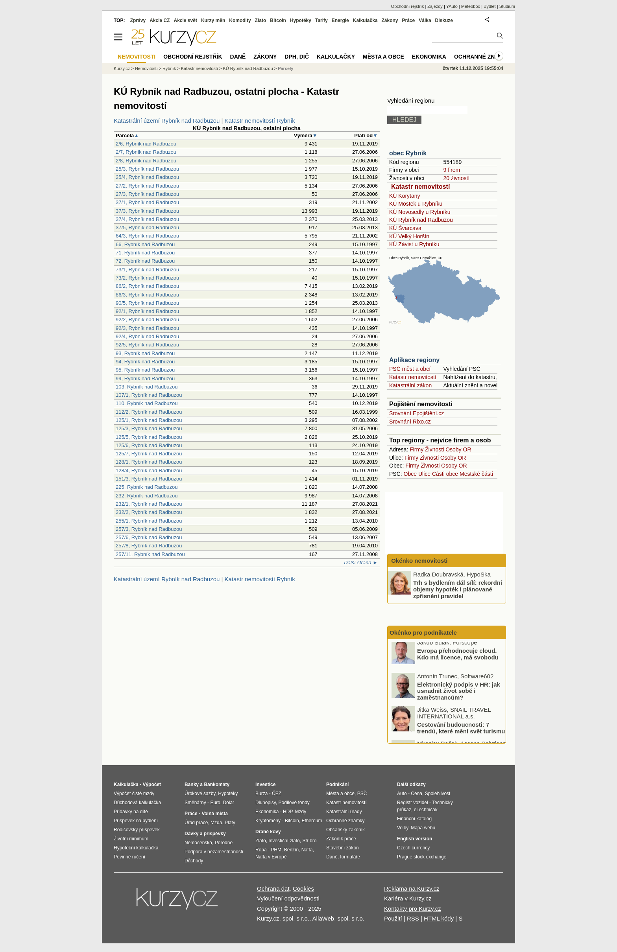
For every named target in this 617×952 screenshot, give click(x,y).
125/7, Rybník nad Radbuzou (149, 454)
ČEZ (276, 793)
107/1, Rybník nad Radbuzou (149, 395)
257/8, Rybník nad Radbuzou (149, 546)
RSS (413, 918)
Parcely (285, 68)
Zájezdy (435, 6)
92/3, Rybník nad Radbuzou (147, 328)
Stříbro (309, 840)
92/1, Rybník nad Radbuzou (147, 311)
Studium (507, 6)
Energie (340, 20)
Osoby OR (458, 449)
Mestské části (476, 474)
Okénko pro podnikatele (423, 632)
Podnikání (337, 784)
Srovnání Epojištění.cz (416, 413)
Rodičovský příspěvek (137, 829)
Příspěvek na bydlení (136, 820)
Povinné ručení (129, 857)
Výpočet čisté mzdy (134, 793)
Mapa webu (423, 827)
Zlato (260, 20)
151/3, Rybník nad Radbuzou (149, 479)
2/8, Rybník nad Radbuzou (146, 161)
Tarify (321, 20)
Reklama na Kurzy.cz (412, 888)
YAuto (452, 6)
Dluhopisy (265, 802)
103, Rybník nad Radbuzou (147, 387)
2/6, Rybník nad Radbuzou (146, 144)
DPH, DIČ (296, 56)
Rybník (169, 68)
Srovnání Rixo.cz (410, 421)
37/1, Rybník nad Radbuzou (147, 202)
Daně (238, 56)
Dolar (228, 802)
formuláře (350, 857)
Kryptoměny (268, 820)
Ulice (424, 474)
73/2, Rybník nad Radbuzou (147, 278)
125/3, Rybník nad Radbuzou (149, 428)
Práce (408, 20)
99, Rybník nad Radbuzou (145, 378)
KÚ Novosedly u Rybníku (420, 212)
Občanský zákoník (345, 829)
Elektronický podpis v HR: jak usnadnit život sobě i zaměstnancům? (458, 694)
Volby (402, 827)
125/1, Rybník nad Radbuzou (149, 420)
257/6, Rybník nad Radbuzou (149, 537)
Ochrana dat (273, 888)
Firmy (416, 449)
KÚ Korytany (404, 196)
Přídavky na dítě (131, 811)
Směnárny (195, 802)
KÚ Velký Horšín (409, 236)
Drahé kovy (268, 831)
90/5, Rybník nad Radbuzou (147, 303)
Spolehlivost (438, 793)
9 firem (451, 170)
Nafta (307, 850)
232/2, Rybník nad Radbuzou (149, 512)
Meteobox (470, 6)
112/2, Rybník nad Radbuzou (149, 412)
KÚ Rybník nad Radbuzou (421, 220)
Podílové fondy (293, 802)
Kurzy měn (213, 20)
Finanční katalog (414, 818)
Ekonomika (429, 56)
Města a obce (383, 56)
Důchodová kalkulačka (137, 802)
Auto (402, 793)
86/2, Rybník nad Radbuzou (147, 286)
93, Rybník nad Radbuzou (145, 353)
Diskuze (444, 20)
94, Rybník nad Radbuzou (145, 362)
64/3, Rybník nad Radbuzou (147, 236)
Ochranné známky (482, 56)
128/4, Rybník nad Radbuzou (149, 470)
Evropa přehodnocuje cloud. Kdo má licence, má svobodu (458, 657)
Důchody (194, 861)
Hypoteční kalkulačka (136, 848)
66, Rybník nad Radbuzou (145, 244)
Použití (393, 918)
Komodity (240, 20)
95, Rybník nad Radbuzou (145, 370)
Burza (261, 793)
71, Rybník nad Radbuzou (145, 253)
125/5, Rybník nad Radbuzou (149, 437)
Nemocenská (198, 842)
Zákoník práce (341, 839)
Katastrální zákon (410, 385)
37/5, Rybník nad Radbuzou (147, 227)
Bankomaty (216, 784)
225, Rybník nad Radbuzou (147, 487)
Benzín (291, 850)
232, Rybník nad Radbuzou (147, 496)
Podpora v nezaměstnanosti (214, 851)
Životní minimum (131, 839)
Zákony (389, 20)
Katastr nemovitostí (420, 186)
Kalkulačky (336, 56)
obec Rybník (408, 153)
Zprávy (138, 20)
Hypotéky (300, 20)
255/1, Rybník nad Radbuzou (149, 521)
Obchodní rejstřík (407, 6)
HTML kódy (439, 918)
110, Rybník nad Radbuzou (147, 403)
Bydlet (490, 6)
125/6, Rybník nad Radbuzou (149, 445)
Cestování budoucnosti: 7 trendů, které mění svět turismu (461, 731)
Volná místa (214, 813)
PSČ (362, 793)
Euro (215, 802)
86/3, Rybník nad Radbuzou (147, 295)
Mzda (216, 822)
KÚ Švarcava (405, 228)
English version (414, 839)
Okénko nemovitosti (419, 560)
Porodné (224, 842)
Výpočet (151, 784)
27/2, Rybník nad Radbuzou (147, 186)
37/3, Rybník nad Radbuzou (147, 211)
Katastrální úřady (344, 811)
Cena (416, 793)
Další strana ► (361, 562)
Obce (410, 474)
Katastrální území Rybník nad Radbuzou (167, 120)
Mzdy (301, 811)
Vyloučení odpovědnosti (288, 898)
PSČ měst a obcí (409, 369)
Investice (265, 784)
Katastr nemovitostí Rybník (260, 120)
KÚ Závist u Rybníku (414, 244)
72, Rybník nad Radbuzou (145, 261)
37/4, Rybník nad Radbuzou (147, 219)
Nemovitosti (146, 68)
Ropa (261, 850)
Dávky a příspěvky (205, 833)
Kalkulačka (365, 20)
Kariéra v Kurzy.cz (408, 898)
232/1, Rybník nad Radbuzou (149, 504)
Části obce (445, 474)
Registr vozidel (412, 802)
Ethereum (311, 820)
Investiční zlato (283, 840)
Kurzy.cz (122, 68)
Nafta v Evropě (270, 857)
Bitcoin (278, 20)
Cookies (303, 888)
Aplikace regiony (414, 360)
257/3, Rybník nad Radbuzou (149, 529)
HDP (287, 811)
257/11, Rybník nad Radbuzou (150, 554)
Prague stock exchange (421, 857)
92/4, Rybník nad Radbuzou (147, 336)
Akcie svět (185, 20)
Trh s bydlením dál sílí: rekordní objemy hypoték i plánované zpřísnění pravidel (457, 589)
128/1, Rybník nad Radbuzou (149, 462)
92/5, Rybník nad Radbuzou (147, 345)
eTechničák (426, 809)
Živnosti (434, 449)
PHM (276, 850)
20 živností (456, 178)
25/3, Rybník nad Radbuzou (147, 169)
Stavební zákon (342, 848)
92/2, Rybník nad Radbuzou (147, 319)
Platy (230, 822)
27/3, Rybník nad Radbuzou (147, 194)
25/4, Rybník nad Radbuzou (147, 177)
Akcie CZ (160, 20)
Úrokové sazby (200, 793)
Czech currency (413, 848)
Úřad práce (196, 822)
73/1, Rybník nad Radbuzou (147, 270)
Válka (425, 20)
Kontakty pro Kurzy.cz (412, 908)
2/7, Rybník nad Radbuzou (146, 152)
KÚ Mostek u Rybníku (415, 204)
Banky (192, 784)
